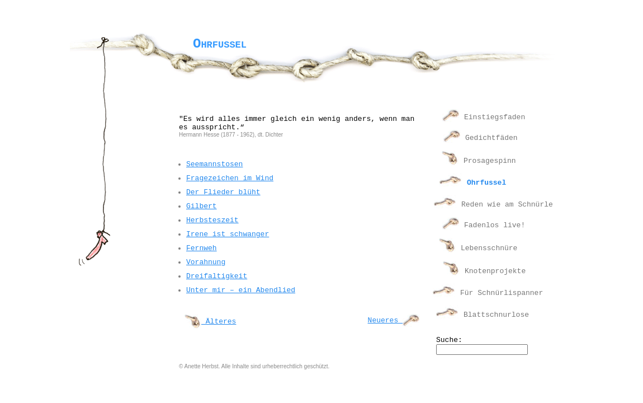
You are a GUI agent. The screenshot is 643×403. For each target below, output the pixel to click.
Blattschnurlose (496, 315)
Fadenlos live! (494, 225)
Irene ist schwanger (227, 234)
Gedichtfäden (491, 138)
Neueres (393, 320)
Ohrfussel (486, 183)
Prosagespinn (490, 161)
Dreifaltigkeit (216, 276)
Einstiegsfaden (494, 117)
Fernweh (201, 248)
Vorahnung (205, 262)
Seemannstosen (214, 164)
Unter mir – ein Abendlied (240, 290)
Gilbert (201, 206)
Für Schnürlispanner (501, 293)
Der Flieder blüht (223, 192)
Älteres (210, 321)
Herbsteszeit (212, 220)
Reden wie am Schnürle (507, 204)
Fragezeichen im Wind (229, 178)
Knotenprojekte (495, 271)
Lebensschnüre (489, 248)
